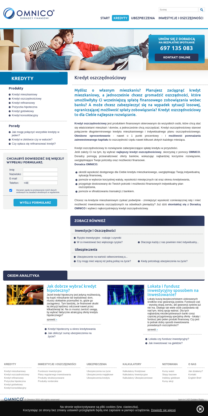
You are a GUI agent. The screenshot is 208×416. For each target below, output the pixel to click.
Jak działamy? (195, 371)
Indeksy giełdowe (171, 378)
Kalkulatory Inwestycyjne (135, 374)
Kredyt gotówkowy (23, 111)
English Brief (194, 378)
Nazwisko (15, 174)
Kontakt (192, 374)
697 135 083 (176, 48)
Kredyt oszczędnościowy (26, 98)
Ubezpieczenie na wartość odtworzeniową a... (102, 256)
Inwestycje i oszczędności (180, 18)
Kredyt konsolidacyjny (25, 115)
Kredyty (120, 18)
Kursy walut (168, 371)
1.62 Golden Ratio (194, 399)
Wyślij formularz (35, 203)
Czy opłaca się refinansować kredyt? (34, 143)
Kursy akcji (167, 381)
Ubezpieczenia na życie (99, 371)
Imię (12, 169)
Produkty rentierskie (48, 381)
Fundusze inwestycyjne (50, 371)
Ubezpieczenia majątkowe (100, 374)
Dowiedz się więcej (163, 410)
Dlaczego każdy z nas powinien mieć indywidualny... (170, 242)
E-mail (13, 178)
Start (105, 18)
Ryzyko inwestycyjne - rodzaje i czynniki (99, 237)
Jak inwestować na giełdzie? (166, 343)
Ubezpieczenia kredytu (98, 378)
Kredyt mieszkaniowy (24, 94)
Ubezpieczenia (143, 18)
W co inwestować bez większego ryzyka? (100, 242)
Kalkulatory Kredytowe (134, 371)
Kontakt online (176, 58)
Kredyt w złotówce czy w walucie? (32, 139)
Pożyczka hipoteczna (24, 106)
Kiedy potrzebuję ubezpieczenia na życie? (164, 261)
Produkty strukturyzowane (51, 378)
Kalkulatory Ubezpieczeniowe (138, 378)
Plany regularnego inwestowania (54, 374)
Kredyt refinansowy (23, 102)
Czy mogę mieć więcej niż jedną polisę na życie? (104, 261)
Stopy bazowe (169, 374)
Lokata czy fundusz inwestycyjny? (169, 338)
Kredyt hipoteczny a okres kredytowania (72, 328)
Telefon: (14, 182)
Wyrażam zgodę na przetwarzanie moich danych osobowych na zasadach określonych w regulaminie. (38, 191)
